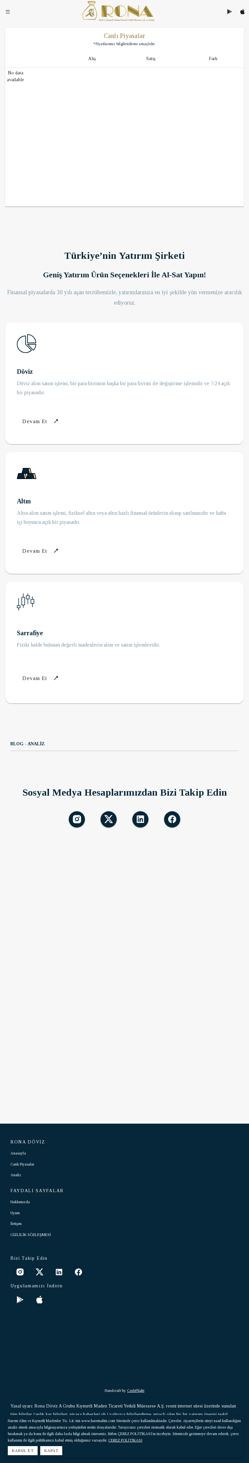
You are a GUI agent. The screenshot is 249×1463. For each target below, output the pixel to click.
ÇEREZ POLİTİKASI (125, 1440)
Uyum (15, 1213)
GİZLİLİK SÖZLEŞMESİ (30, 1234)
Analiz (15, 1175)
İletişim (16, 1223)
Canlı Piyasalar (22, 1164)
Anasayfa (18, 1153)
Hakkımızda (20, 1202)
